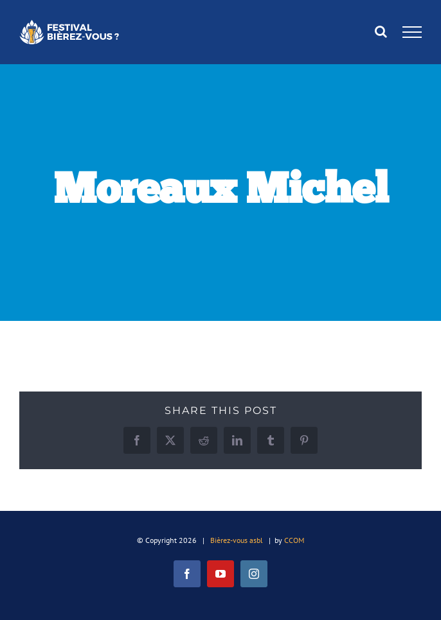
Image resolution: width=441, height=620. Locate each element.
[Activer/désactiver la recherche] (381, 31)
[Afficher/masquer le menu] (412, 32)
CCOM (294, 540)
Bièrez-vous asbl (236, 540)
